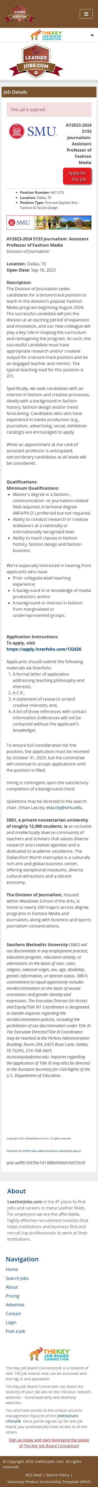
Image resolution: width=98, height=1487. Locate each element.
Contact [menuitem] (13, 1313)
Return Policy (57, 1474)
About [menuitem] (12, 1287)
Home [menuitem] (12, 1269)
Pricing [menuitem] (12, 1296)
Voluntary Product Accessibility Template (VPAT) (49, 1481)
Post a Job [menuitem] (15, 1331)
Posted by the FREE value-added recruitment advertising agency (44, 1150)
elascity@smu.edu (64, 807)
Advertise (15, 1305)
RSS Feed (34, 1474)
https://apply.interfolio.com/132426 (44, 649)
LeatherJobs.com (49, 1461)
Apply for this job (77, 176)
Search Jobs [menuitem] (17, 1278)
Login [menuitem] (11, 1322)
